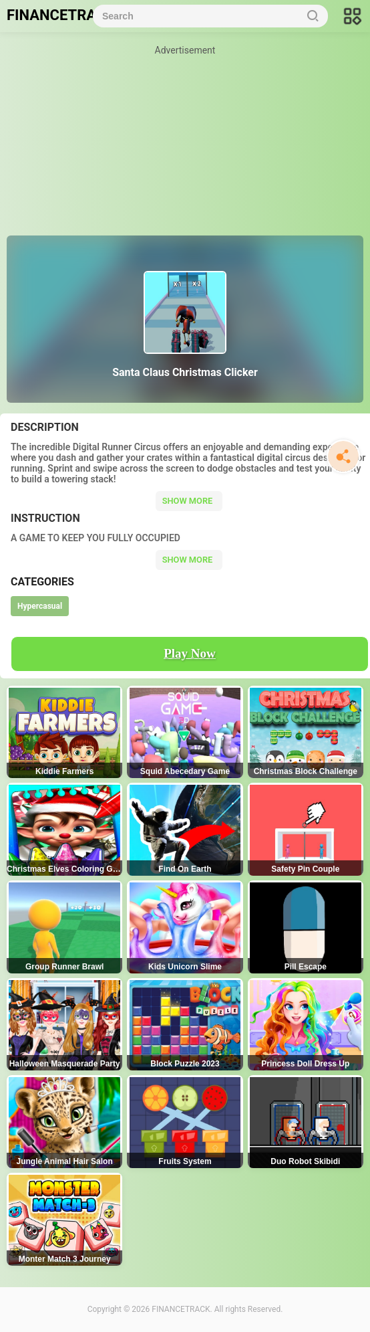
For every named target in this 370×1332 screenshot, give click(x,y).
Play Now (190, 653)
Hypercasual (39, 606)
